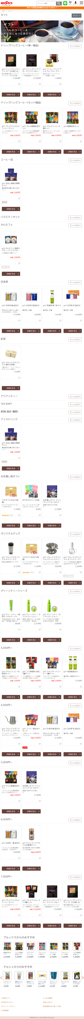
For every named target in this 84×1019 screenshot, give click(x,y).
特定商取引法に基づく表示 (52, 1006)
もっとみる (74, 46)
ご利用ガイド (5, 998)
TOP (3, 11)
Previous (1, 978)
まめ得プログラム (7, 1002)
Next (83, 978)
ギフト (76, 15)
